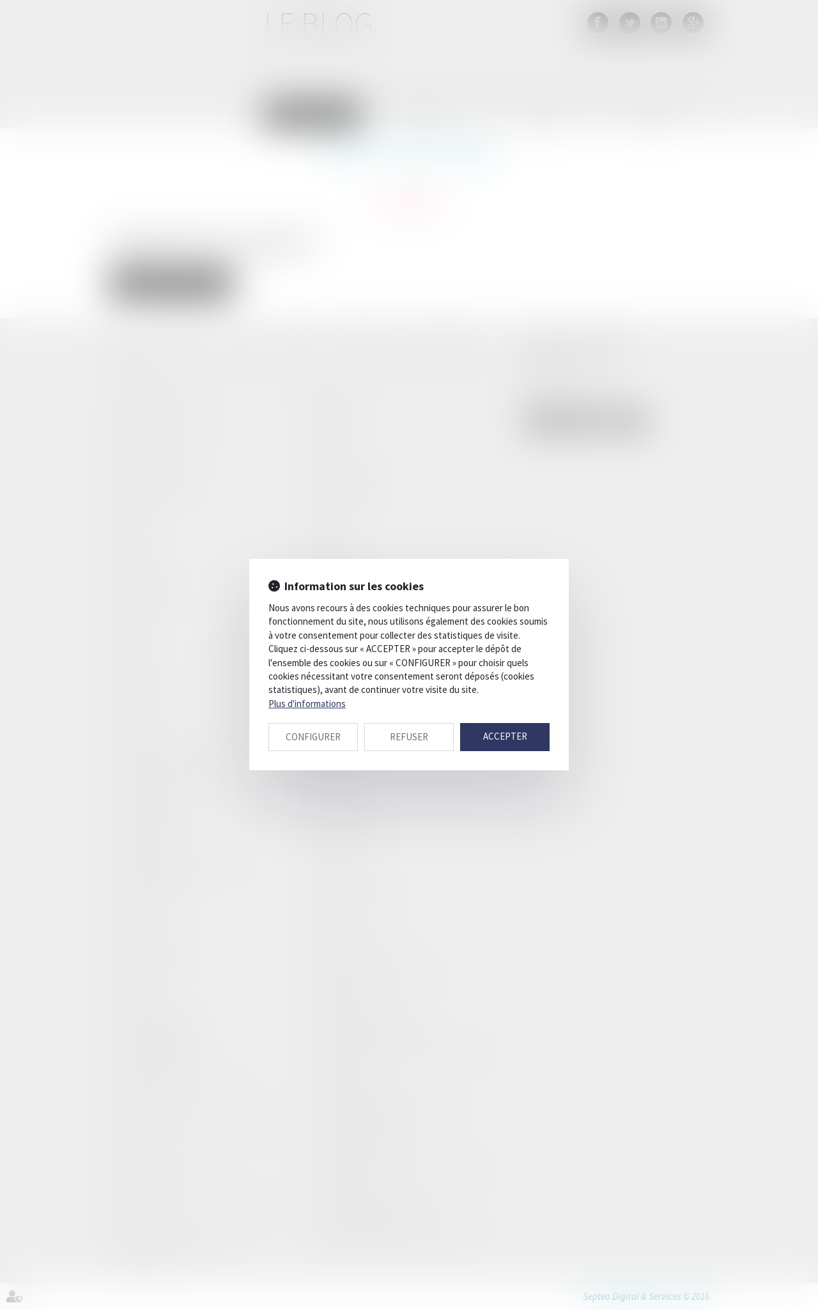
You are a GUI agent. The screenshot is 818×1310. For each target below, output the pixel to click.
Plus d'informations (307, 703)
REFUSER (409, 737)
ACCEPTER (505, 736)
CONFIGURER (313, 737)
